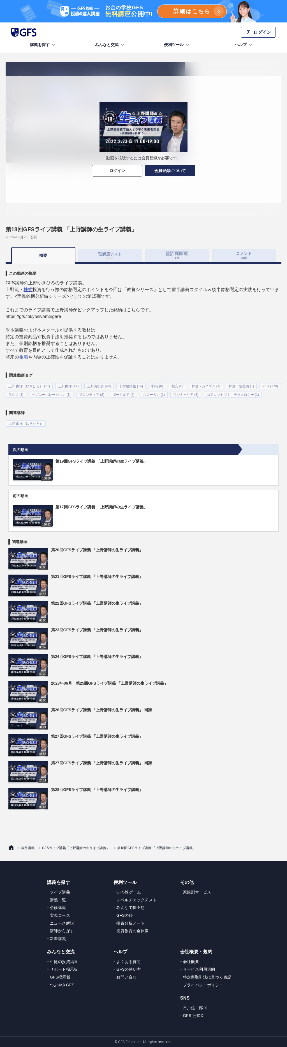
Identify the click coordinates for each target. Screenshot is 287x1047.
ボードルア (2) (124, 395)
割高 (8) (157, 386)
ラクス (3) (16, 395)
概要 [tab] (43, 255)
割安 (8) (177, 386)
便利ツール (177, 45)
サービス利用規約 (199, 969)
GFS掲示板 (60, 977)
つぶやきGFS (62, 984)
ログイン (117, 170)
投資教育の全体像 (132, 931)
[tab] (177, 255)
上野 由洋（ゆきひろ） (25, 424)
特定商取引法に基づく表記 (207, 977)
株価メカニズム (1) (206, 386)
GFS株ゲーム (128, 892)
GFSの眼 (124, 915)
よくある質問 (128, 961)
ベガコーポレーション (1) (51, 395)
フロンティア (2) (91, 395)
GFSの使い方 (128, 969)
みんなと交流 (110, 45)
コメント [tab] (244, 255)
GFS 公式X (193, 1015)
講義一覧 (58, 899)
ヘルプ (244, 45)
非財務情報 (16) (131, 386)
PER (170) (270, 386)
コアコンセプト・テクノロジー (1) (233, 395)
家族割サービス (197, 892)
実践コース (60, 915)
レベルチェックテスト (136, 899)
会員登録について (170, 170)
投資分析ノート (130, 923)
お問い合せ (126, 977)
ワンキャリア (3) (185, 395)
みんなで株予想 (130, 907)
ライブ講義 (60, 892)
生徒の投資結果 (64, 961)
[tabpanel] (143, 345)
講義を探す (43, 45)
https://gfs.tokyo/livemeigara (33, 316)
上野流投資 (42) (99, 386)
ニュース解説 (62, 923)
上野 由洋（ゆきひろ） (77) (29, 386)
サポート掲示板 (64, 969)
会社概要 (191, 961)
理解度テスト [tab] (110, 255)
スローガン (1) (154, 395)
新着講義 (58, 938)
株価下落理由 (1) (241, 386)
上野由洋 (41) (68, 386)
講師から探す (62, 931)
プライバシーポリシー (203, 984)
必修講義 (58, 907)
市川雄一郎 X (195, 1007)
